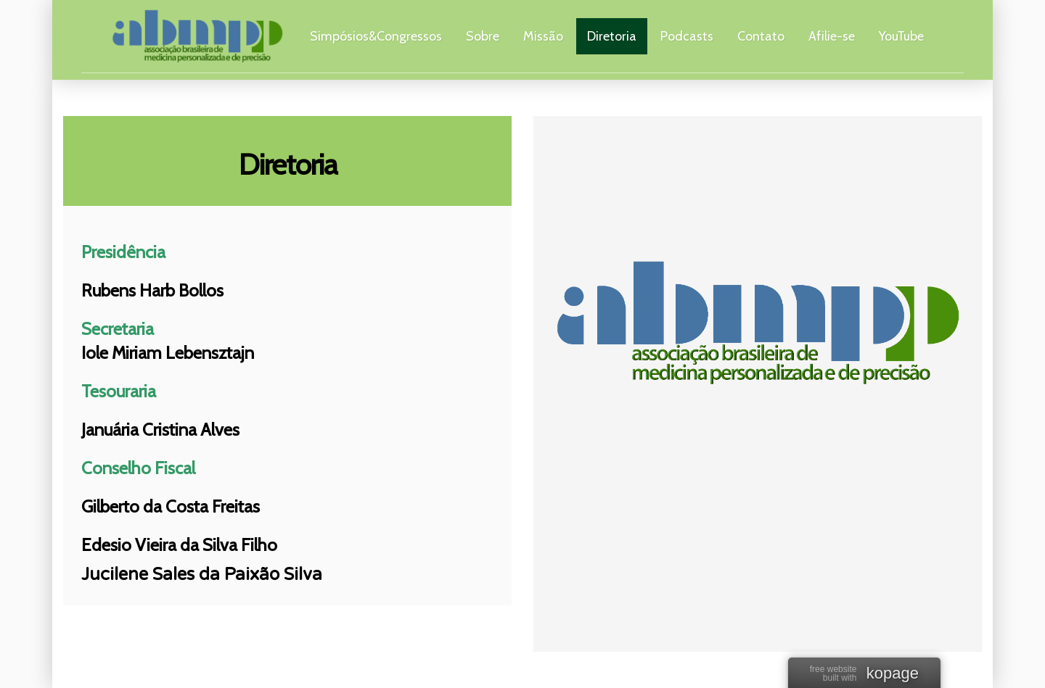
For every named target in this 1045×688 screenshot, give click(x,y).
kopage (892, 674)
